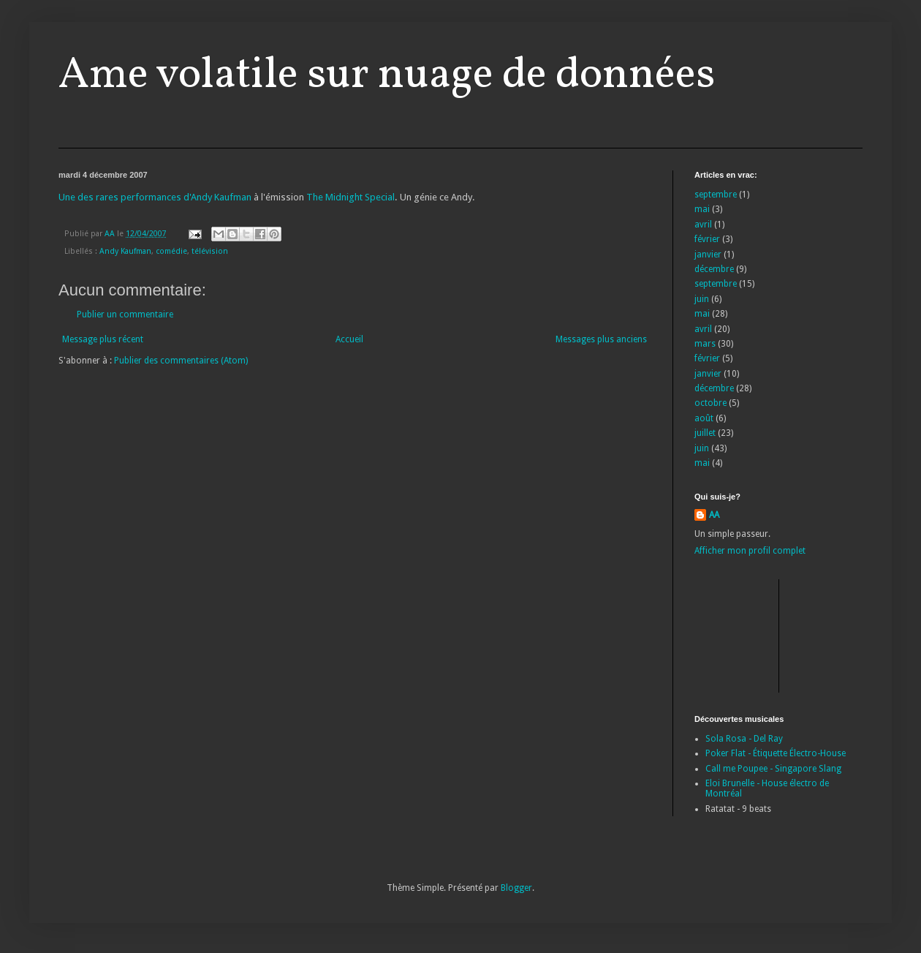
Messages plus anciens (601, 339)
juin (701, 299)
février (707, 239)
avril (703, 224)
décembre (714, 269)
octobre (710, 403)
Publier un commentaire (125, 314)
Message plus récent (102, 339)
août (703, 418)
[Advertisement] (760, 634)
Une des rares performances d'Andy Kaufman (154, 197)
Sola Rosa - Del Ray (744, 739)
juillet (705, 433)
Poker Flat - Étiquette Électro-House (775, 753)
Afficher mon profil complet (750, 551)
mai (702, 209)
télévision (210, 251)
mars (705, 344)
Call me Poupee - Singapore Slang (773, 769)
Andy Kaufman (125, 251)
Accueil (349, 339)
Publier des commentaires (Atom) (181, 360)
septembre (715, 194)
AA (714, 515)
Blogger (516, 888)
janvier (707, 254)
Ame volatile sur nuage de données (386, 75)
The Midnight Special (350, 197)
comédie (171, 251)
